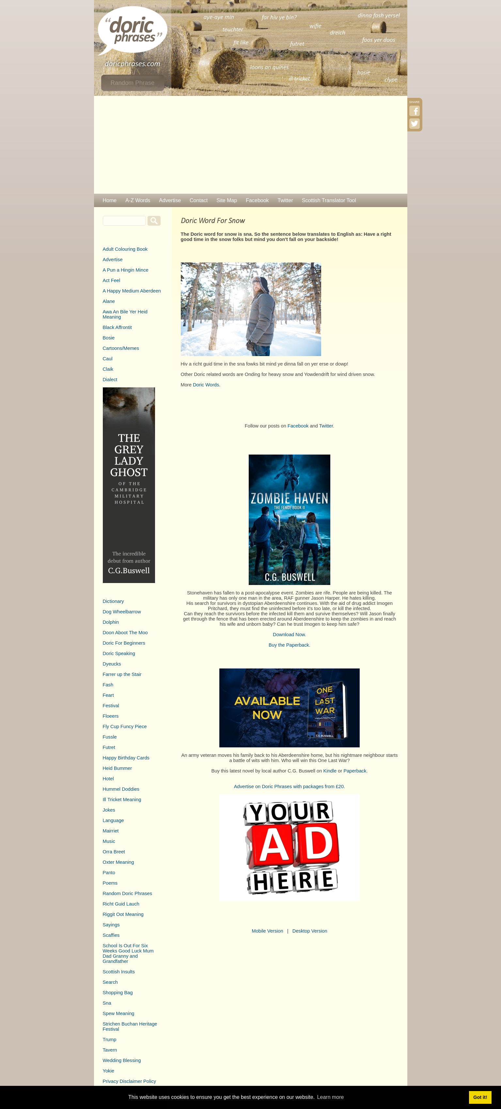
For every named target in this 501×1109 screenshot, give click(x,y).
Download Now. (289, 634)
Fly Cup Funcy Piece (125, 726)
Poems (110, 883)
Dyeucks (112, 664)
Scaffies (111, 935)
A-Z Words (137, 200)
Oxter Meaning (118, 862)
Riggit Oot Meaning (123, 914)
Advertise (170, 200)
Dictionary (113, 601)
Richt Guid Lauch (121, 904)
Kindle (330, 770)
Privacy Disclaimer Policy (129, 1081)
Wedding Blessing (122, 1060)
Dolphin (111, 622)
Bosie (109, 337)
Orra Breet (114, 851)
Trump (110, 1039)
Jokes (109, 810)
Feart (108, 695)
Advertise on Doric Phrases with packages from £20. (289, 786)
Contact (199, 200)
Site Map (226, 200)
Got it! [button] (480, 1097)
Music (109, 841)
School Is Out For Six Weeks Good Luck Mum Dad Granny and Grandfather (128, 953)
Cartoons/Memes (121, 348)
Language (113, 820)
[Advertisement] (250, 144)
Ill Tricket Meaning (122, 799)
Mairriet (111, 830)
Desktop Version (309, 931)
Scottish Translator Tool (329, 200)
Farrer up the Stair (122, 674)
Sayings (111, 924)
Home (110, 200)
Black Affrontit (117, 327)
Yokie (108, 1070)
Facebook (257, 200)
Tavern (110, 1050)
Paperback (354, 770)
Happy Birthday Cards (126, 757)
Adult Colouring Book (125, 249)
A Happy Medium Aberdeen (132, 290)
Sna (107, 1003)
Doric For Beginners (124, 643)
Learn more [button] (330, 1097)
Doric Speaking (119, 653)
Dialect (110, 379)
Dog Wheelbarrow (122, 611)
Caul (108, 358)
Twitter (285, 200)
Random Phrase (133, 82)
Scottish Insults (119, 971)
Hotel (108, 778)
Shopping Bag (118, 992)
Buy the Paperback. (289, 645)
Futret (109, 747)
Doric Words (206, 384)
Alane (109, 301)
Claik (108, 369)
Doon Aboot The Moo (125, 632)
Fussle (110, 737)
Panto (109, 872)
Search (110, 982)
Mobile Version (267, 931)
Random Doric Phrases (127, 893)
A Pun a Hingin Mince (126, 270)
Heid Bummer (117, 768)
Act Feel (111, 280)
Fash (108, 684)
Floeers (111, 716)
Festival (111, 705)
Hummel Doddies (121, 789)
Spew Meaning (118, 1013)
